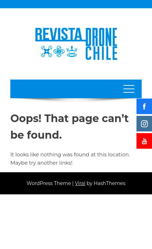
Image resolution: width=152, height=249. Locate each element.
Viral (80, 183)
